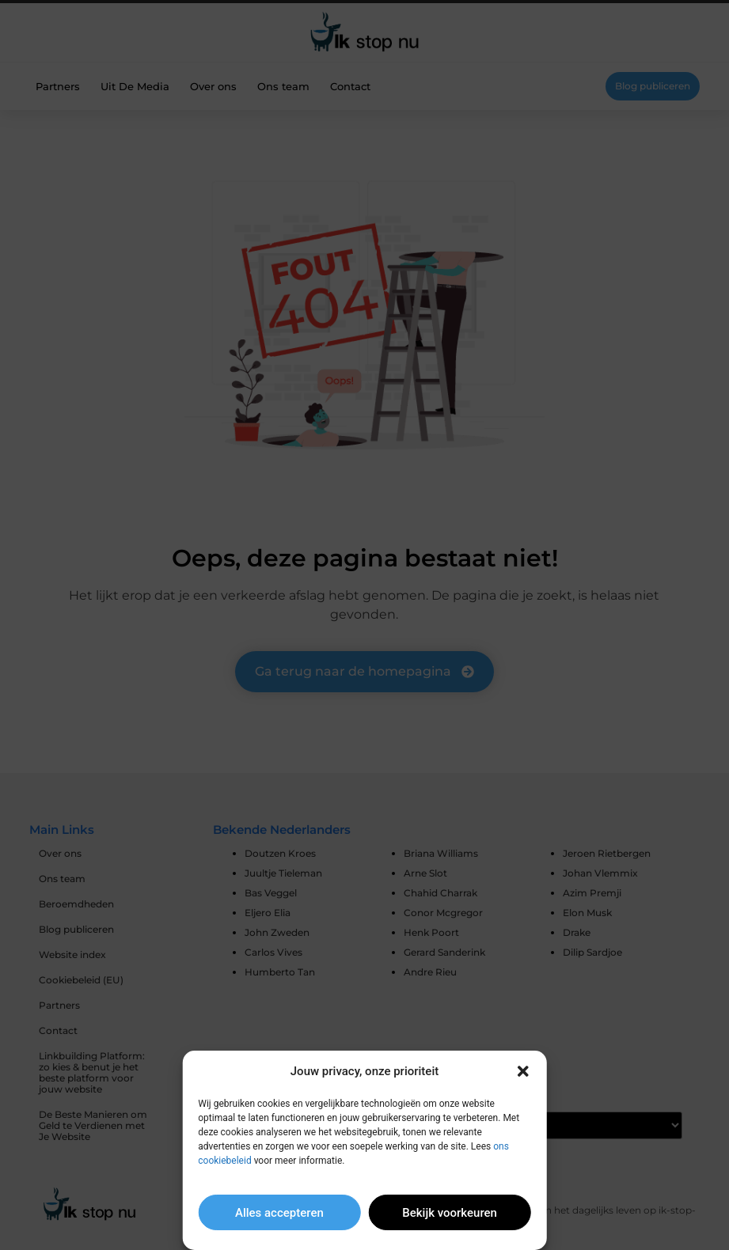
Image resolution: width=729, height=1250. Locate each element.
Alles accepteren (279, 1213)
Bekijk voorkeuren (449, 1213)
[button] (523, 1071)
